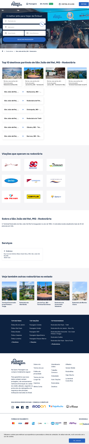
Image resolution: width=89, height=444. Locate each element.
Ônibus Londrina (16, 338)
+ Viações (33, 342)
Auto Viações (55, 379)
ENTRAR (83, 4)
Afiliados (68, 364)
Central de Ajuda (67, 4)
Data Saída (11, 33)
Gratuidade (55, 376)
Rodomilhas (69, 371)
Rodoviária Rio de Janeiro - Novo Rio (62, 328)
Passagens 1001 (34, 332)
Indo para (11, 27)
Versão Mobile (70, 368)
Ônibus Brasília (15, 332)
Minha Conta (38, 387)
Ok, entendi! (77, 440)
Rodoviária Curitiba (57, 337)
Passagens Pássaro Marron (38, 338)
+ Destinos (15, 342)
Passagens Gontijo (35, 328)
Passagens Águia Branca (37, 335)
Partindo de (12, 21)
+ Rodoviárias (55, 344)
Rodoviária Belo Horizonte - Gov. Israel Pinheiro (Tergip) (63, 332)
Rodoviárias (55, 383)
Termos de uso (39, 368)
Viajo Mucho (70, 375)
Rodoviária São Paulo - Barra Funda (62, 340)
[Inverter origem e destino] (42, 24)
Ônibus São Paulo (16, 328)
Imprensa (37, 383)
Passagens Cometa (35, 325)
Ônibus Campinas (16, 335)
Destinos (54, 387)
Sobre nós (37, 364)
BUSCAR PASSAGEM (23, 39)
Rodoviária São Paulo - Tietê (60, 325)
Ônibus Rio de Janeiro (18, 325)
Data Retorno (34, 33)
